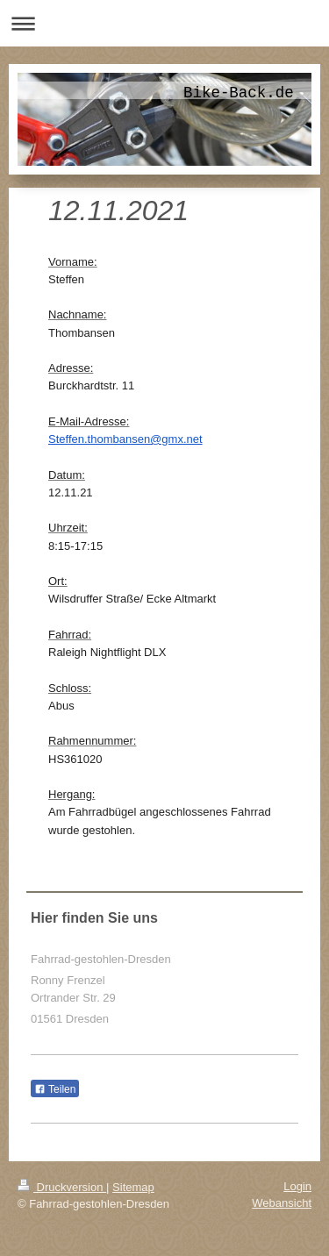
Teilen (54, 1089)
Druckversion (62, 1187)
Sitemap (133, 1187)
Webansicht (281, 1203)
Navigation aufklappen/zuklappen (164, 23)
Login (297, 1186)
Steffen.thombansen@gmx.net (125, 439)
